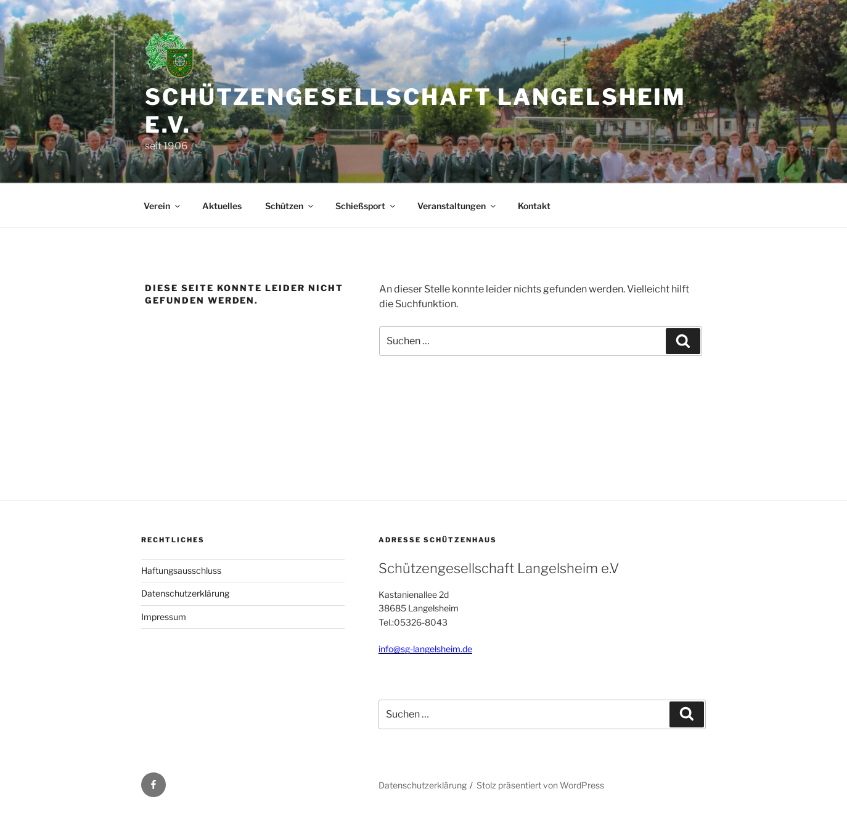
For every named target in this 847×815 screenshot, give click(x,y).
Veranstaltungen (457, 206)
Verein (163, 206)
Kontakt (534, 206)
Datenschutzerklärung (185, 593)
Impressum (163, 616)
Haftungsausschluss (181, 570)
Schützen (290, 206)
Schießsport (366, 206)
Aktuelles (222, 206)
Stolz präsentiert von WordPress (540, 785)
